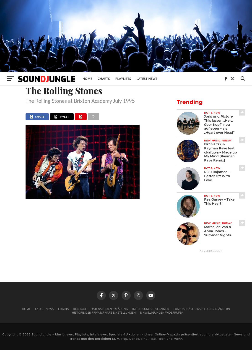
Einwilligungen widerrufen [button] (162, 312)
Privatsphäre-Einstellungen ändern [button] (202, 309)
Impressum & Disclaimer (150, 309)
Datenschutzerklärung (109, 309)
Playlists (123, 78)
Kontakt (79, 309)
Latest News (146, 78)
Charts (104, 78)
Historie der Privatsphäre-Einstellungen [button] (104, 312)
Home (87, 78)
